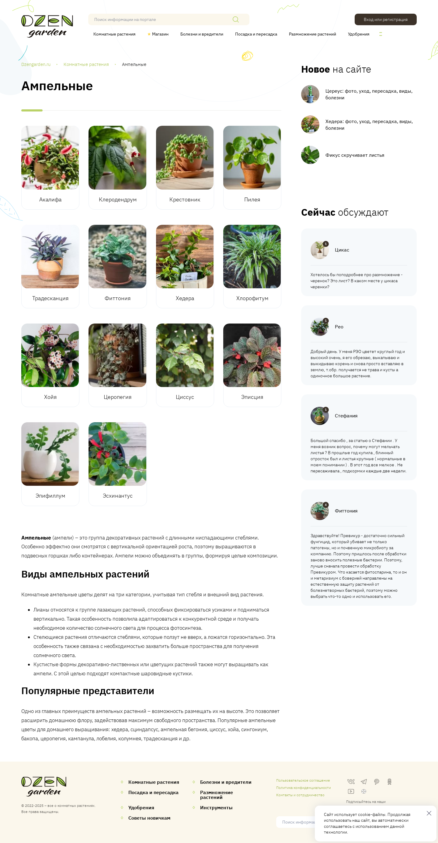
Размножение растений (312, 34)
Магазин (158, 34)
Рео (339, 327)
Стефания (346, 416)
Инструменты (216, 807)
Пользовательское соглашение (303, 780)
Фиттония (346, 511)
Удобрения (358, 34)
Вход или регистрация (386, 19)
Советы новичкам (149, 818)
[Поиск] (235, 19)
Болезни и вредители (201, 34)
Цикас (342, 250)
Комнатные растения (114, 34)
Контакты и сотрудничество (300, 795)
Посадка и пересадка (256, 34)
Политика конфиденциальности (303, 787)
